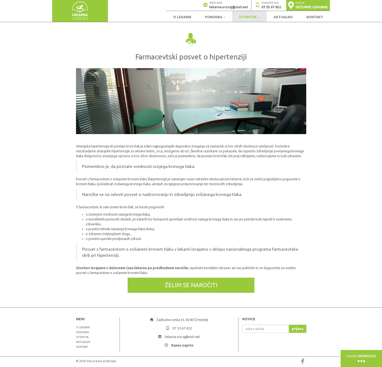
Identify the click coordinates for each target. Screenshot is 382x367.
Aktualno (283, 17)
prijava (297, 329)
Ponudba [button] (215, 17)
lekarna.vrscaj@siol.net (228, 7)
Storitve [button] (249, 17)
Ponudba (82, 332)
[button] (308, 5)
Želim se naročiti (191, 285)
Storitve (82, 337)
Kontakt (314, 17)
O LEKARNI (182, 17)
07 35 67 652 (271, 7)
